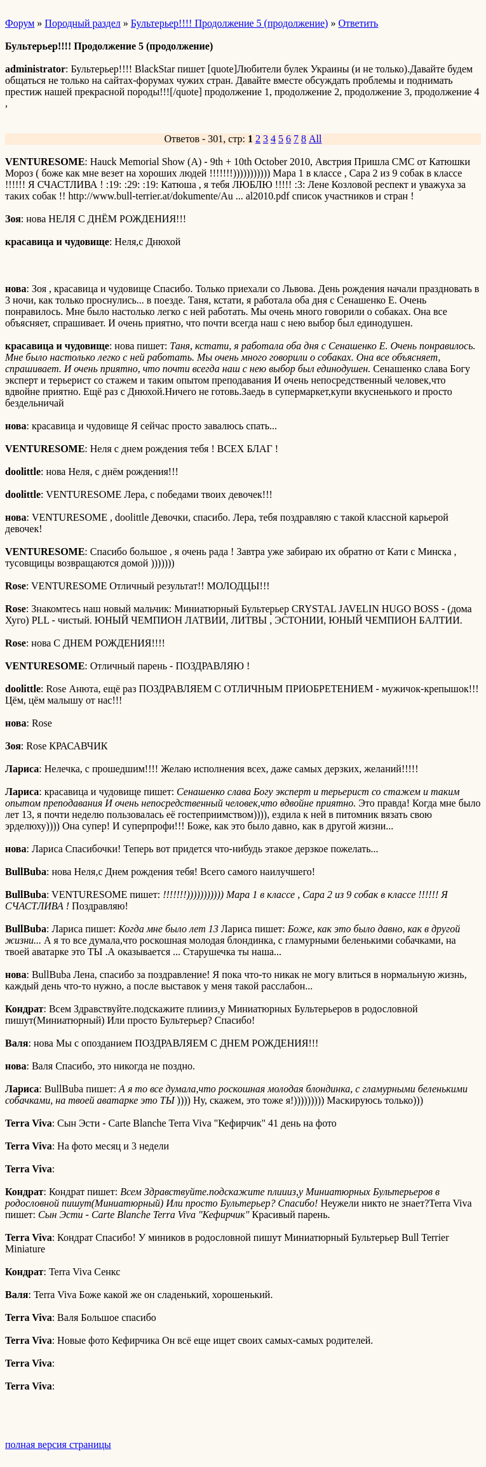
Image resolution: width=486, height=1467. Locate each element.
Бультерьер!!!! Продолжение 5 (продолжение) (229, 23)
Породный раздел (82, 23)
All (315, 138)
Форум (19, 23)
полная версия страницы (58, 1444)
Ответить (358, 23)
